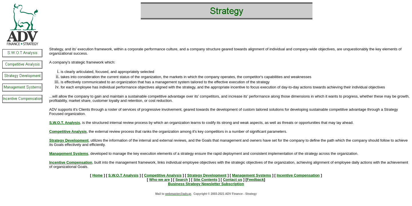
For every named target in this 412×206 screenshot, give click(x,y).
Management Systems (251, 175)
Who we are (159, 179)
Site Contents (205, 179)
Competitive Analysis (163, 175)
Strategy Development (206, 175)
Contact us (232, 179)
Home (97, 175)
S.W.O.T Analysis (123, 175)
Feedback (255, 179)
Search (181, 179)
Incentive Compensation (298, 175)
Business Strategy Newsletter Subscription (206, 184)
